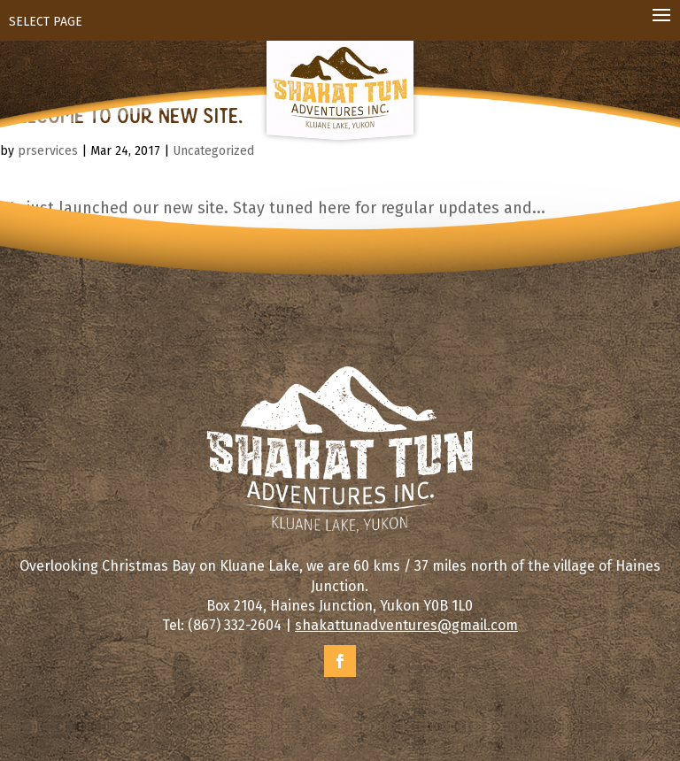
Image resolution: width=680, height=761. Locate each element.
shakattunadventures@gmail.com (406, 625)
